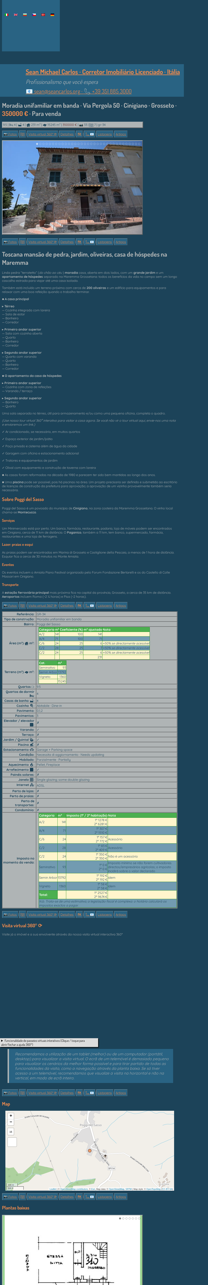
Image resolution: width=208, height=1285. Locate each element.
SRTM (129, 1189)
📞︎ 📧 (89, 134)
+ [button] (11, 1116)
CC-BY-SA (167, 1189)
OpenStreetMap (116, 1189)
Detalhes (67, 134)
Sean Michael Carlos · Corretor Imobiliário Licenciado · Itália (103, 71)
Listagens (105, 134)
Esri (93, 1189)
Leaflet (53, 1189)
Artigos (121, 134)
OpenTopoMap (153, 1189)
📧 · (79, 91)
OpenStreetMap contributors (74, 1189)
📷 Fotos (10, 134)
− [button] (11, 1122)
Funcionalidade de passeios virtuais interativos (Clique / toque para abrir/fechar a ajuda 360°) (43, 1043)
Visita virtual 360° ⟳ (42, 134)
